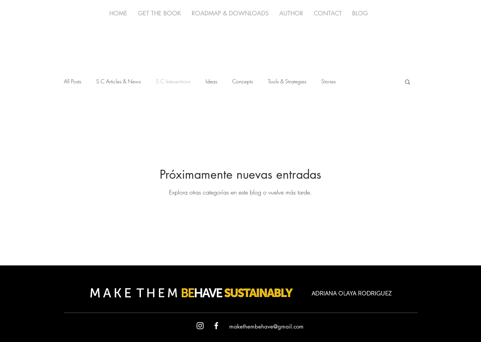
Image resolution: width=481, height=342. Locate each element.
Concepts (242, 81)
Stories (328, 81)
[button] (407, 82)
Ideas (211, 81)
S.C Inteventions (173, 81)
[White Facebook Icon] (216, 325)
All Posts (72, 81)
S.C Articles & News (118, 81)
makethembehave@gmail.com (266, 326)
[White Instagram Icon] (200, 325)
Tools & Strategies (287, 81)
